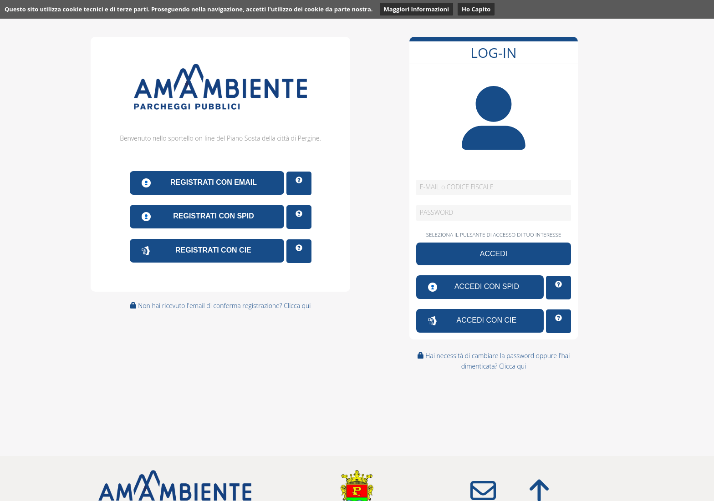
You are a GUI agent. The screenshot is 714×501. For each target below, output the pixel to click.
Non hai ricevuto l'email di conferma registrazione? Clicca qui (220, 305)
